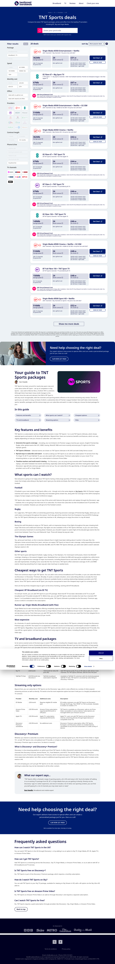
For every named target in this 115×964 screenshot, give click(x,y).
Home (50, 12)
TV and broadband (22, 420)
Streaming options (52, 420)
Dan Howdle (23, 382)
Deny (101, 952)
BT (66, 12)
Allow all (101, 947)
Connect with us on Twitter (54, 942)
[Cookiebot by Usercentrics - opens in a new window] (11, 960)
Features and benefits (23, 416)
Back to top (21, 910)
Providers (60, 12)
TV (54, 12)
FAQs (77, 420)
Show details (88, 960)
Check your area (93, 3)
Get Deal (97, 58)
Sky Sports (79, 492)
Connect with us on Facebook (60, 942)
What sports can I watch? (54, 416)
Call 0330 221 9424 (59, 359)
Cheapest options (81, 416)
